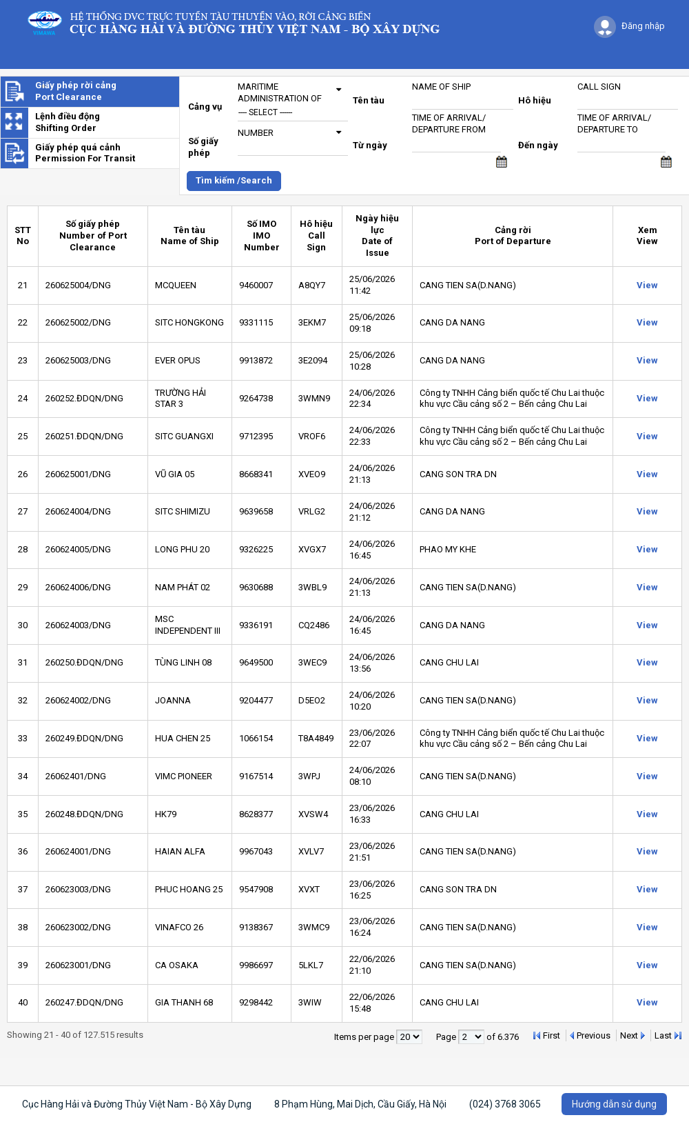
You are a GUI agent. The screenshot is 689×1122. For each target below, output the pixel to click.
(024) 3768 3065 (505, 1104)
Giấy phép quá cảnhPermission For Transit (85, 153)
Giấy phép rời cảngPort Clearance (75, 91)
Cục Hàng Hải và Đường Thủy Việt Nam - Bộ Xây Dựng (136, 1104)
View (647, 285)
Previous (593, 1035)
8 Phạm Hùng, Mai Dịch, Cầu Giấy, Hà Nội (360, 1104)
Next (629, 1035)
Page (447, 1037)
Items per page (365, 1037)
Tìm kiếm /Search (234, 180)
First (551, 1035)
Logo (240, 22)
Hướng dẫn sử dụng (614, 1104)
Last (663, 1035)
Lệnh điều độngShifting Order (67, 122)
